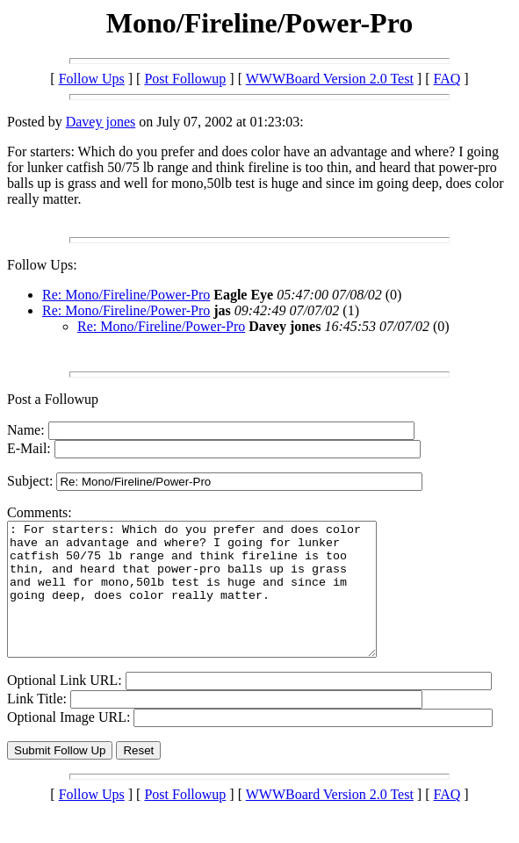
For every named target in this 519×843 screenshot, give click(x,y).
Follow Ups (92, 78)
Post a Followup (52, 399)
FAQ (447, 78)
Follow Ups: (42, 264)
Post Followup (185, 78)
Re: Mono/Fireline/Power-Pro (126, 294)
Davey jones (101, 121)
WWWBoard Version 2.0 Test (330, 78)
